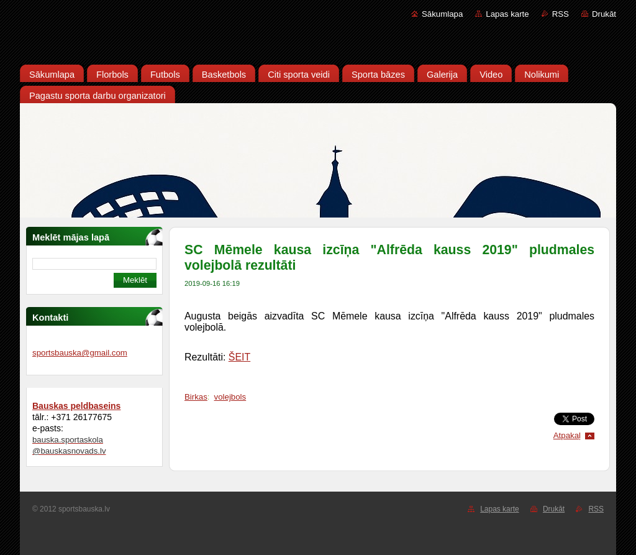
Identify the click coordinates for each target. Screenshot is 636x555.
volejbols (230, 396)
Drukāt (604, 14)
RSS (560, 14)
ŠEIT (239, 357)
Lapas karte (507, 14)
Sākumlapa (442, 14)
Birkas (195, 396)
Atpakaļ (567, 435)
